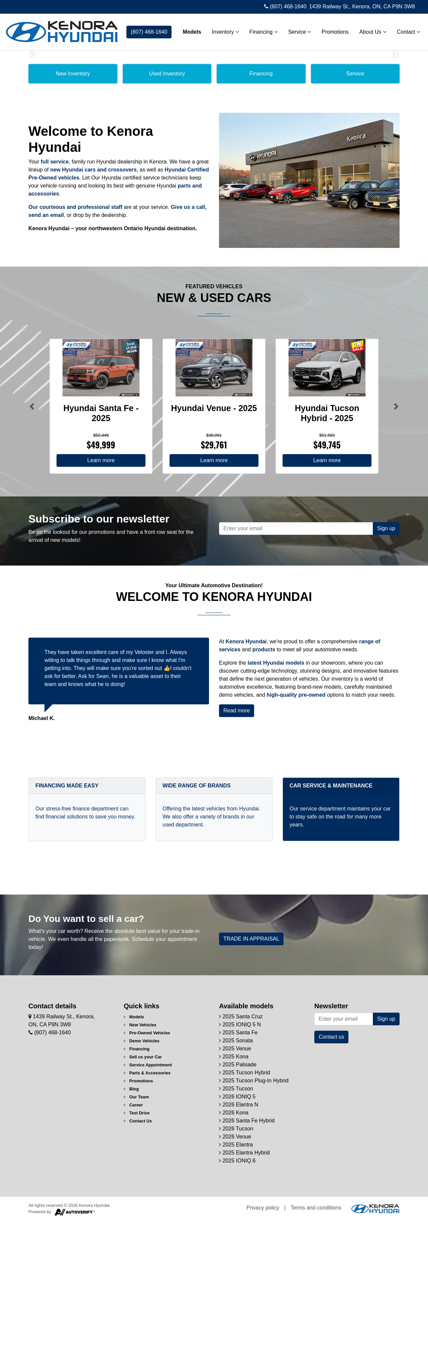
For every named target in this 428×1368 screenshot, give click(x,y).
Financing (261, 30)
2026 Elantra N (238, 1252)
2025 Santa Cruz (241, 1163)
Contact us (331, 1184)
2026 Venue (235, 1284)
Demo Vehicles (141, 1187)
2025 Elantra (236, 1292)
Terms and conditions (316, 1355)
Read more (236, 858)
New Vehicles (140, 1171)
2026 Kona (233, 1260)
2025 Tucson (236, 1236)
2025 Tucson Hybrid (244, 1220)
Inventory (222, 30)
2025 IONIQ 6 (237, 1308)
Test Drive (136, 1260)
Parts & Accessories (147, 1220)
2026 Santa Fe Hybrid (247, 1268)
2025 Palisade (237, 1212)
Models (189, 30)
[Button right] (396, 553)
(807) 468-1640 (285, 6)
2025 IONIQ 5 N (240, 1171)
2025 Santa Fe (238, 1179)
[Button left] (31, 553)
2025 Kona (233, 1204)
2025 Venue (235, 1196)
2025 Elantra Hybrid (244, 1300)
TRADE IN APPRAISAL (251, 1086)
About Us (369, 30)
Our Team (136, 1244)
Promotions (332, 30)
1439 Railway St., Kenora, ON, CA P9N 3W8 (362, 6)
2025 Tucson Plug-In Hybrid (254, 1228)
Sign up (386, 675)
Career (133, 1252)
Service (296, 30)
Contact (405, 30)
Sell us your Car (143, 1204)
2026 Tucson (236, 1276)
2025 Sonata (236, 1187)
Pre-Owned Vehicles (147, 1179)
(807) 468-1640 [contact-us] (149, 30)
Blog (131, 1236)
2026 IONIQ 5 (237, 1244)
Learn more (101, 607)
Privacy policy (262, 1355)
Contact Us (138, 1268)
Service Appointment (148, 1212)
